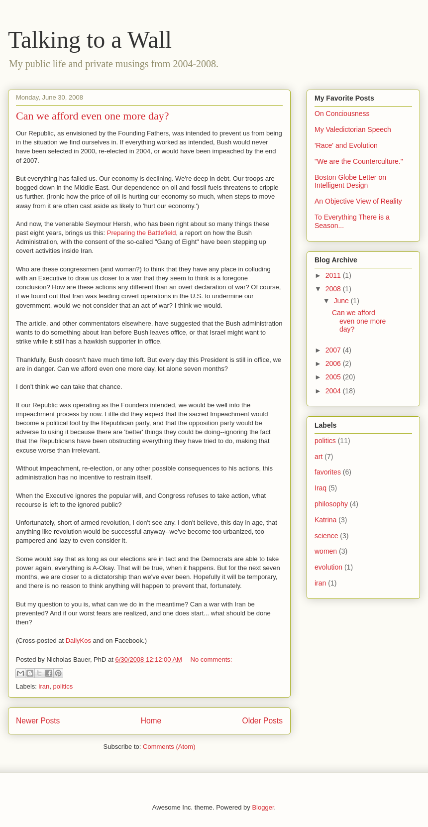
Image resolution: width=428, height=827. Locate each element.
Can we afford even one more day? (92, 116)
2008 (334, 289)
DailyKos (78, 640)
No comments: (211, 659)
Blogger (263, 807)
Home (151, 720)
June (341, 301)
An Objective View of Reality (358, 201)
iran (44, 686)
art (318, 457)
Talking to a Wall (90, 39)
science (326, 536)
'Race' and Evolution (346, 145)
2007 (334, 350)
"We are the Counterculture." (359, 161)
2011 (334, 275)
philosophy (331, 504)
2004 (334, 391)
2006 (334, 363)
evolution (328, 567)
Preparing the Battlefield (141, 232)
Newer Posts (38, 720)
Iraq (320, 488)
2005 (334, 377)
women (326, 551)
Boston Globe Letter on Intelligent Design (350, 181)
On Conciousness (342, 114)
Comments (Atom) (169, 746)
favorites (328, 472)
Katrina (325, 520)
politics (63, 686)
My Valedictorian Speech (353, 129)
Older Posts (262, 720)
